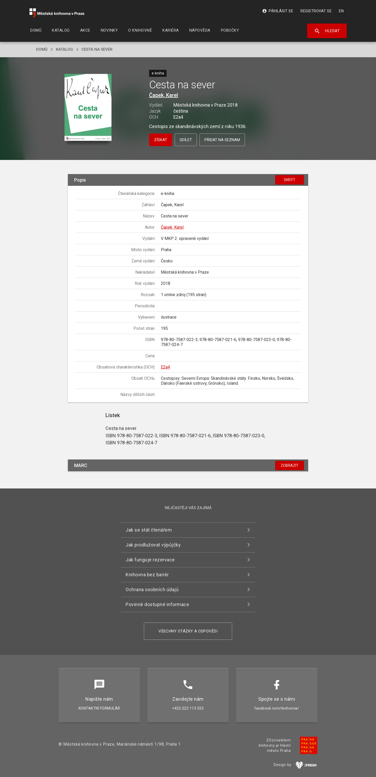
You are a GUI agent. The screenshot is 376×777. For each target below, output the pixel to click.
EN (341, 11)
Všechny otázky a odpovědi (188, 631)
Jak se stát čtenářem (149, 530)
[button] (88, 108)
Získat (160, 139)
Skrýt (289, 180)
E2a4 (165, 367)
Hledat (327, 31)
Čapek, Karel (163, 95)
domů (42, 49)
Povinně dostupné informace (157, 604)
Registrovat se (316, 11)
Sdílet (186, 139)
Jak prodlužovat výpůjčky (153, 545)
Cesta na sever (97, 49)
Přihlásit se (277, 11)
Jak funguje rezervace (150, 559)
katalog (64, 49)
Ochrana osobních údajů (152, 589)
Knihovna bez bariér (147, 574)
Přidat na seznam (222, 139)
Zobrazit (289, 465)
